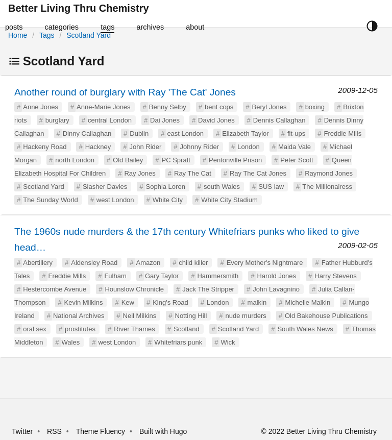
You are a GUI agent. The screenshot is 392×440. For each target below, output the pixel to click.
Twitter (22, 431)
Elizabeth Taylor (245, 133)
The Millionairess (327, 186)
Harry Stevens (335, 276)
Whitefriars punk (178, 342)
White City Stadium (229, 200)
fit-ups (296, 133)
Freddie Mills (342, 133)
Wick (227, 342)
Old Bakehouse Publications (326, 316)
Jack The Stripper (208, 289)
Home (17, 35)
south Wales (222, 186)
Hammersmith (217, 276)
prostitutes (80, 329)
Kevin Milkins (83, 302)
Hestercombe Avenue (54, 289)
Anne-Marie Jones (104, 107)
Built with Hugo (163, 431)
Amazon (148, 262)
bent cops (219, 107)
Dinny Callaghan (87, 133)
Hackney (98, 147)
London (248, 147)
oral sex (34, 329)
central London (110, 120)
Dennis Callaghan (279, 120)
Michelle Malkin (307, 302)
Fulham (115, 276)
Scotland (187, 329)
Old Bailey (128, 160)
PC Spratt (176, 160)
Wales (71, 342)
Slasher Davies (105, 186)
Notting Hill (191, 316)
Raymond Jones (329, 173)
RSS (54, 431)
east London (185, 133)
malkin (257, 302)
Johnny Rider (199, 147)
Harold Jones (276, 276)
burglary (57, 120)
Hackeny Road (44, 147)
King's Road (170, 302)
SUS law (271, 186)
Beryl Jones (269, 107)
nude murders (246, 316)
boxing (315, 107)
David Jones (216, 120)
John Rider (145, 147)
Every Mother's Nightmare (265, 262)
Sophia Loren (165, 186)
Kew (127, 302)
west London (115, 200)
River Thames (134, 329)
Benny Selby (167, 107)
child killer (193, 262)
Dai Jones (165, 120)
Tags (47, 35)
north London (74, 160)
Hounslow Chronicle (134, 289)
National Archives (78, 316)
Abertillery (38, 262)
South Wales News (305, 329)
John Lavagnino (276, 289)
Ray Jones (139, 173)
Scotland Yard (88, 35)
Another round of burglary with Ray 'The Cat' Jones (125, 92)
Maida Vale (294, 147)
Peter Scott (296, 160)
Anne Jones (40, 107)
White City (168, 200)
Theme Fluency (101, 431)
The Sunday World (50, 200)
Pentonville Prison (235, 160)
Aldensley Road (94, 262)
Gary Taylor (162, 276)
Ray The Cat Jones (258, 173)
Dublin (139, 133)
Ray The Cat (192, 173)
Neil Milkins (140, 316)
